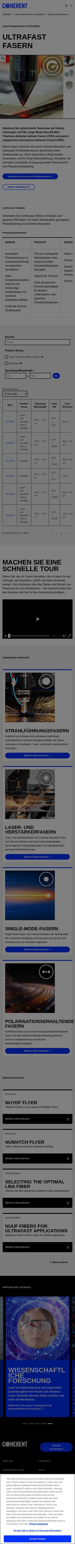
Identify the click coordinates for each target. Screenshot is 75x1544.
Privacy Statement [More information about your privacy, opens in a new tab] (38, 1527)
